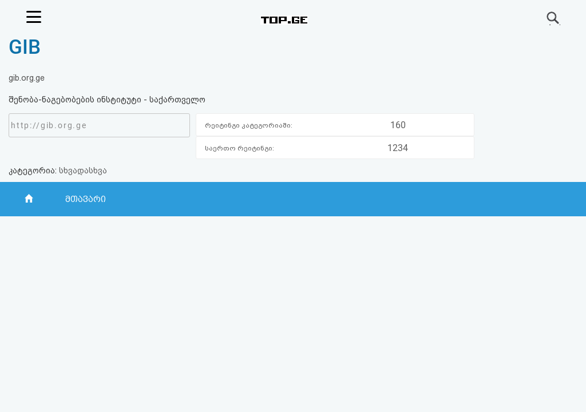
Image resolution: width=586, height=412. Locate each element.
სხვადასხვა (83, 170)
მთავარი (85, 199)
